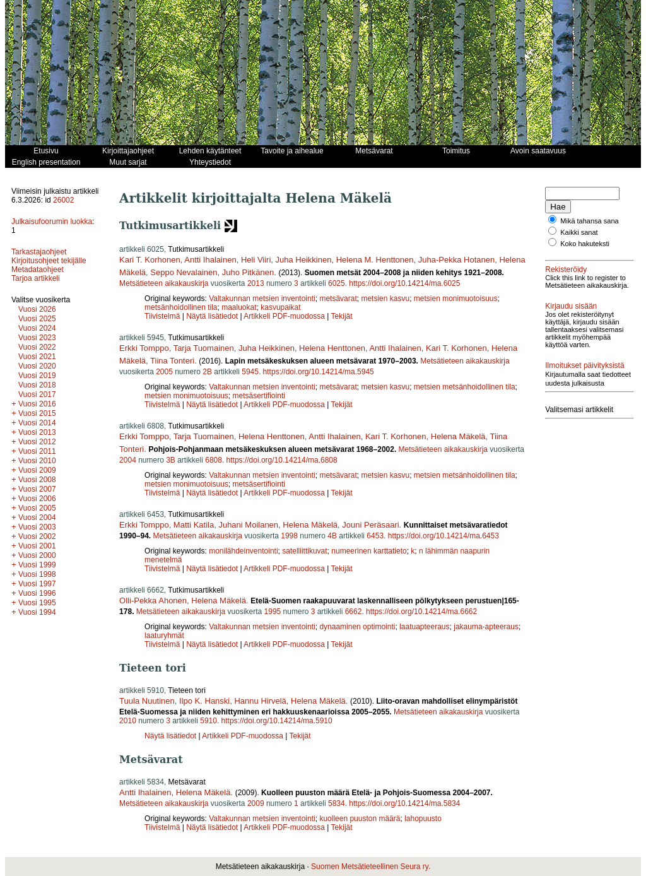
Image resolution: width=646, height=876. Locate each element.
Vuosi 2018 (37, 385)
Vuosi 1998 (37, 574)
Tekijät (342, 316)
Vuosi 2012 (37, 441)
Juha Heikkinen (304, 259)
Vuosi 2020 (37, 366)
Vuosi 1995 (37, 602)
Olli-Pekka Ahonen (153, 600)
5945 (250, 371)
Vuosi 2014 (37, 422)
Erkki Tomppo (144, 348)
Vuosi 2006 (37, 498)
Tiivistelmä (162, 316)
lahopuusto (423, 818)
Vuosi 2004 (37, 517)
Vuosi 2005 (37, 508)
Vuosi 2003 (37, 527)
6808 (213, 460)
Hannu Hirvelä (260, 701)
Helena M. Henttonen (375, 259)
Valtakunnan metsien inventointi (262, 298)
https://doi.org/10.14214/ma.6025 (404, 283)
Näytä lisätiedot (213, 316)
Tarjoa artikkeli (35, 278)
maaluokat (238, 307)
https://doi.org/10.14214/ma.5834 (404, 803)
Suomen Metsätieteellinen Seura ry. (370, 866)
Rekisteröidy (566, 269)
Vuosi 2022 (37, 347)
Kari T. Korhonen (149, 259)
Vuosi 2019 (37, 375)
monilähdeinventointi (243, 551)
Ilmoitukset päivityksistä (584, 365)
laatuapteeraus (424, 626)
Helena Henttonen (332, 348)
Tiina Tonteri (172, 360)
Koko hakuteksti (584, 243)
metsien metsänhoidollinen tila (464, 386)
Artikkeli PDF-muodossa (284, 316)
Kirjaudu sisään (571, 306)
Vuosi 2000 (37, 555)
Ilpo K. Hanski (204, 701)
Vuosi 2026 (37, 309)
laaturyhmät (164, 635)
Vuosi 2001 (37, 546)
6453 (375, 535)
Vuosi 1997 (37, 583)
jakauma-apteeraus (486, 626)
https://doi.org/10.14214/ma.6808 (282, 460)
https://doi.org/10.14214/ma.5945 (318, 371)
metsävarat (337, 298)
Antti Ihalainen (210, 259)
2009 (255, 803)
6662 (353, 611)
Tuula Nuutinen (147, 701)
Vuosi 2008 (37, 479)
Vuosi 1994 (37, 612)
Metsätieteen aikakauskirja (163, 283)
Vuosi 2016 (37, 404)
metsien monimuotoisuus (456, 298)
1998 (289, 535)
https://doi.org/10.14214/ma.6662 (421, 611)
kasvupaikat (280, 307)
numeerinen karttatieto (368, 551)
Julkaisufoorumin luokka (51, 221)
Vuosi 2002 (37, 536)
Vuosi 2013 (37, 432)
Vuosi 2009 (37, 470)
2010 (127, 720)
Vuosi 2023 (37, 337)
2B (207, 371)
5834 (336, 803)
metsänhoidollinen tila (180, 307)
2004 (127, 460)
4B (332, 535)
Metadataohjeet (37, 269)
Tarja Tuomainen (203, 348)
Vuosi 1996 (37, 593)
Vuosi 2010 (37, 460)
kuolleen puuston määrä (359, 818)
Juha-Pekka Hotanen (456, 259)
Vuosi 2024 (37, 328)
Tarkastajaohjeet (38, 251)
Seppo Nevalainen (183, 272)
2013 (255, 283)
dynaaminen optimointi (357, 626)
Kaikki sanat (578, 232)
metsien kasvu (385, 298)
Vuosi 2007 (37, 489)
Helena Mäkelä (458, 436)
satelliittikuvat (304, 551)
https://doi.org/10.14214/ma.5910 (276, 720)
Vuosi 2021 (37, 356)
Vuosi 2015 (37, 413)
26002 (63, 200)
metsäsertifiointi (259, 395)
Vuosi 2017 (37, 394)
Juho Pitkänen (248, 272)
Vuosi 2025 (37, 318)
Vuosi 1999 (37, 564)
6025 (336, 283)
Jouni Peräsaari (370, 525)
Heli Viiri (256, 259)
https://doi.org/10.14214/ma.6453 (443, 535)
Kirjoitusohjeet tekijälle (48, 260)
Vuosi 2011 (37, 451)
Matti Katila (193, 525)
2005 (164, 371)
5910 (208, 720)
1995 (272, 611)
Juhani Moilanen (248, 525)
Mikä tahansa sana (589, 221)
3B (170, 460)
